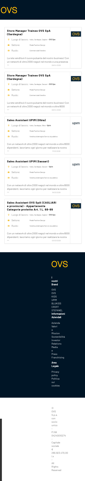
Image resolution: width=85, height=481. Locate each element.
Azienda (56, 322)
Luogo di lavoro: (20, 39)
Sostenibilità (58, 336)
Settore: (16, 44)
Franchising (58, 357)
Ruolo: (15, 50)
